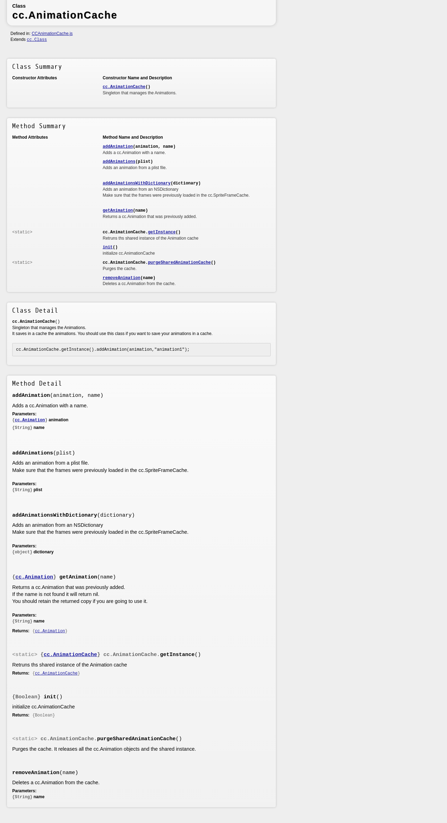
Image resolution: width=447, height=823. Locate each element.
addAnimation (118, 146)
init (108, 247)
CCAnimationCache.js (52, 33)
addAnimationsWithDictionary (136, 183)
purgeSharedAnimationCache (179, 262)
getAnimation (118, 210)
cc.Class (37, 39)
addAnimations (119, 161)
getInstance (162, 232)
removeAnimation (121, 278)
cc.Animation (30, 420)
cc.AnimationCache (124, 87)
